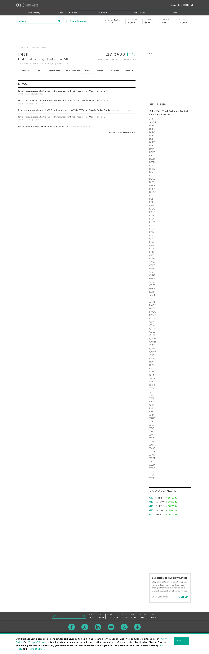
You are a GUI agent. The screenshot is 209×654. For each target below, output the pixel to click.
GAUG (152, 262)
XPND (152, 461)
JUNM (152, 301)
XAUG (152, 418)
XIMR (151, 434)
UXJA (151, 405)
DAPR (152, 148)
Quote (37, 70)
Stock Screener (76, 21)
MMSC (152, 311)
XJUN (151, 444)
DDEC (152, 152)
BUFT (152, 138)
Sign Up (183, 596)
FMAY (152, 245)
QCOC (152, 328)
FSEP (151, 255)
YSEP (152, 478)
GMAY (152, 278)
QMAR (152, 341)
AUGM (152, 122)
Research (128, 70)
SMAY (152, 378)
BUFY (152, 142)
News (87, 70)
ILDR (151, 291)
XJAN (151, 441)
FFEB (151, 225)
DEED (152, 158)
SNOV (152, 381)
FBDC (152, 212)
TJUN (151, 391)
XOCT (152, 458)
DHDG (152, 168)
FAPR (152, 205)
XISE (151, 438)
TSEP (152, 398)
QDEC (152, 331)
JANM (152, 295)
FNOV (152, 248)
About (173, 5)
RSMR (152, 365)
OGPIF (158, 514)
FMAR (152, 242)
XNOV (152, 454)
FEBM (152, 222)
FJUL (151, 235)
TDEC (152, 388)
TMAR (152, 395)
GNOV (152, 281)
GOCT (152, 285)
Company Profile (53, 70)
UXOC (152, 411)
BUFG (152, 129)
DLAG (152, 178)
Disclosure (114, 70)
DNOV (152, 192)
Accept (181, 641)
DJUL (38, 47)
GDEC (152, 265)
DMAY (152, 188)
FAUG (152, 208)
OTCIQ (186, 5)
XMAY (152, 451)
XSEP (152, 464)
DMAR (152, 185)
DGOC (152, 165)
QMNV (152, 351)
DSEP (152, 198)
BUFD (152, 125)
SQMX (152, 385)
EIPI (151, 202)
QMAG (152, 338)
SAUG (152, 371)
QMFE (152, 345)
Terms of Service (37, 642)
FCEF (151, 215)
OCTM (152, 318)
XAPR (152, 415)
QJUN (152, 335)
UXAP (152, 401)
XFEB (152, 424)
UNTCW (159, 510)
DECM (152, 155)
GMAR (152, 275)
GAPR (152, 258)
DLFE (151, 182)
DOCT (152, 195)
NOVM (152, 315)
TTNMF (159, 497)
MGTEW (159, 502)
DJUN (152, 175)
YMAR (152, 474)
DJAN (152, 172)
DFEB (152, 162)
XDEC (152, 421)
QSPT (152, 355)
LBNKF (158, 506)
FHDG (152, 228)
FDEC (152, 218)
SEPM (152, 375)
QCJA (152, 325)
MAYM (152, 308)
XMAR (152, 448)
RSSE (152, 368)
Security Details (72, 70)
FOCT (152, 252)
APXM (152, 119)
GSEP (152, 288)
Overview (25, 70)
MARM (152, 305)
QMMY (152, 348)
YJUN (151, 471)
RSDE (152, 358)
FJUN (151, 238)
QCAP (152, 321)
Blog (180, 5)
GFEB (152, 268)
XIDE (151, 428)
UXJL (151, 408)
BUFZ (152, 145)
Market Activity (23, 47)
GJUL (151, 272)
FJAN (151, 232)
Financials (100, 70)
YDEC (152, 468)
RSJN (151, 361)
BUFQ (152, 132)
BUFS (152, 135)
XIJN (151, 431)
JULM (151, 298)
